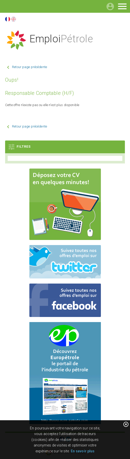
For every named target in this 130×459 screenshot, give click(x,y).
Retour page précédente (29, 67)
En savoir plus (83, 451)
